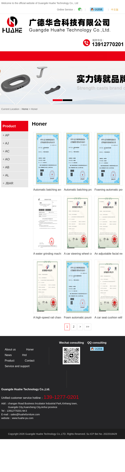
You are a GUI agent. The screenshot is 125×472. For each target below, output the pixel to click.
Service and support (17, 366)
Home (11, 56)
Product (57, 56)
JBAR (9, 183)
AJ (7, 143)
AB (7, 167)
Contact (29, 360)
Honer (98, 56)
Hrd (24, 355)
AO (7, 159)
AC (7, 151)
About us (34, 56)
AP (7, 135)
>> (87, 326)
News (78, 56)
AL (7, 175)
